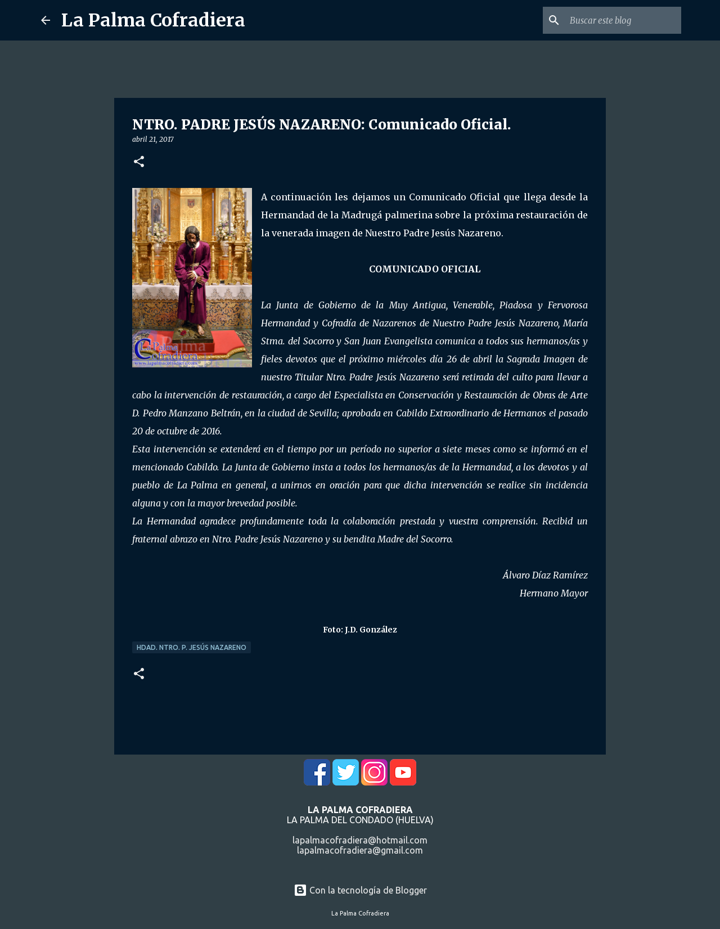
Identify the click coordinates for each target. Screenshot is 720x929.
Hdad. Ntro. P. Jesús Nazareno (191, 647)
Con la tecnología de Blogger (360, 890)
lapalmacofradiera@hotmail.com (360, 840)
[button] (139, 162)
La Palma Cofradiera (153, 20)
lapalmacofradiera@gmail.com (360, 850)
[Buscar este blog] (622, 20)
